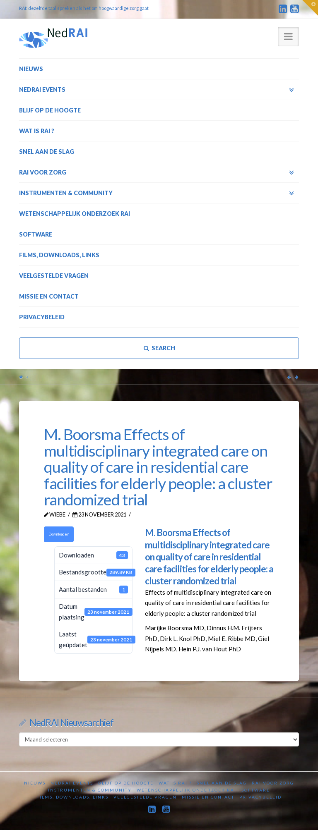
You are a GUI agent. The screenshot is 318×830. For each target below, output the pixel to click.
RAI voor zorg (273, 782)
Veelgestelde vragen (145, 796)
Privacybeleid (260, 796)
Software (255, 789)
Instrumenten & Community (90, 789)
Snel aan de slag (222, 782)
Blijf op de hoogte (126, 782)
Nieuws (35, 782)
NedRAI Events (72, 782)
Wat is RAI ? (175, 782)
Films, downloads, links (72, 796)
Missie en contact (208, 796)
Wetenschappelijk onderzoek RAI (186, 789)
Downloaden (58, 534)
